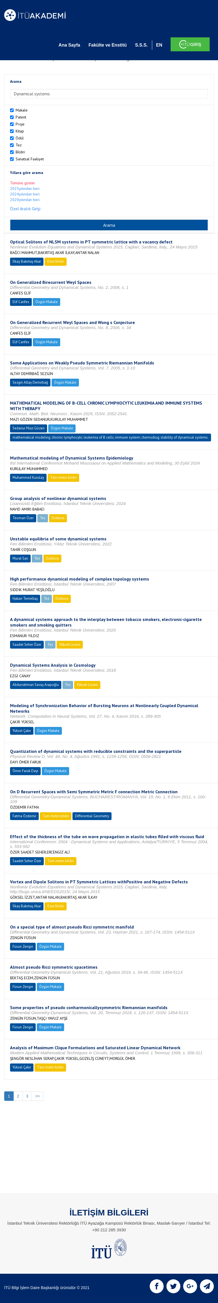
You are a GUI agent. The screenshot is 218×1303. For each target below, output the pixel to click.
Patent (21, 117)
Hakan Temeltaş (25, 598)
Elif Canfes (21, 301)
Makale (22, 110)
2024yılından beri (25, 194)
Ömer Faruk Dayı (25, 770)
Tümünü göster (22, 182)
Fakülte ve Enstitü (107, 45)
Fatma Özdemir (24, 816)
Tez (19, 145)
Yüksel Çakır (22, 730)
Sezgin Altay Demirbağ (30, 382)
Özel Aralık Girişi (25, 208)
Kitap (20, 131)
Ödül (20, 138)
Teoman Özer (23, 518)
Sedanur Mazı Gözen (29, 428)
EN (159, 45)
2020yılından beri (25, 199)
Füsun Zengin (23, 946)
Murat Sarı (20, 558)
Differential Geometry (92, 816)
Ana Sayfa (69, 45)
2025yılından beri (25, 188)
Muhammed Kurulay (28, 477)
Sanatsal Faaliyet (30, 158)
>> (37, 1096)
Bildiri (20, 151)
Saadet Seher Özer (27, 644)
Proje (20, 124)
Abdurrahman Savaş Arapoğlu (36, 684)
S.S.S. (141, 45)
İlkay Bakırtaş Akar (27, 261)
